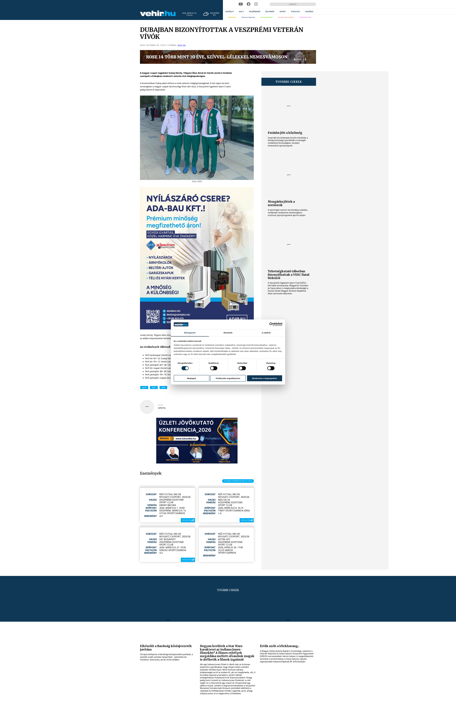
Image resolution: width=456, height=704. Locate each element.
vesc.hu (182, 45)
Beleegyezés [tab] (190, 333)
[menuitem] (230, 11)
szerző (160, 405)
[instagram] (256, 4)
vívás (163, 387)
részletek (187, 520)
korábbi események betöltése (238, 481)
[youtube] (241, 4)
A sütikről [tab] (266, 333)
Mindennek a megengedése (264, 378)
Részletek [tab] (228, 333)
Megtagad (191, 378)
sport (144, 387)
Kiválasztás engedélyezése (228, 378)
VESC (154, 387)
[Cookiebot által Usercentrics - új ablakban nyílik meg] (271, 324)
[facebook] (248, 4)
